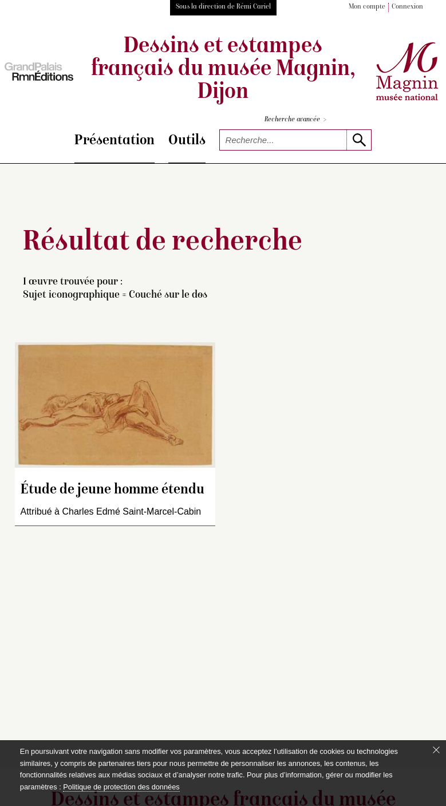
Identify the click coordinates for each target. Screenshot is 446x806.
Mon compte (367, 7)
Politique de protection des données (121, 787)
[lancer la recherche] (358, 140)
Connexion (407, 7)
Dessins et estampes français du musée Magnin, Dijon (223, 69)
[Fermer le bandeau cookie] (436, 750)
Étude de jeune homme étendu (112, 490)
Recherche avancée (295, 119)
